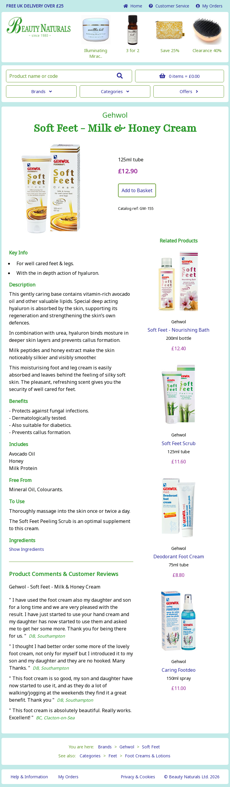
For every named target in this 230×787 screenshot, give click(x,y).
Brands (41, 91)
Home (132, 6)
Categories (115, 91)
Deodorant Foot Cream (178, 556)
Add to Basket (137, 190)
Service (169, 6)
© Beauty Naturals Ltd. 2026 (192, 777)
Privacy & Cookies (138, 777)
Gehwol (115, 115)
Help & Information (29, 777)
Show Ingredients (26, 549)
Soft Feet (151, 747)
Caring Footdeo (179, 670)
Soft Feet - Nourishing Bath (178, 330)
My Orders (209, 6)
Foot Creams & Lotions (147, 756)
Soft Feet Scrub (179, 443)
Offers (189, 91)
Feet (112, 756)
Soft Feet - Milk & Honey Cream (115, 128)
